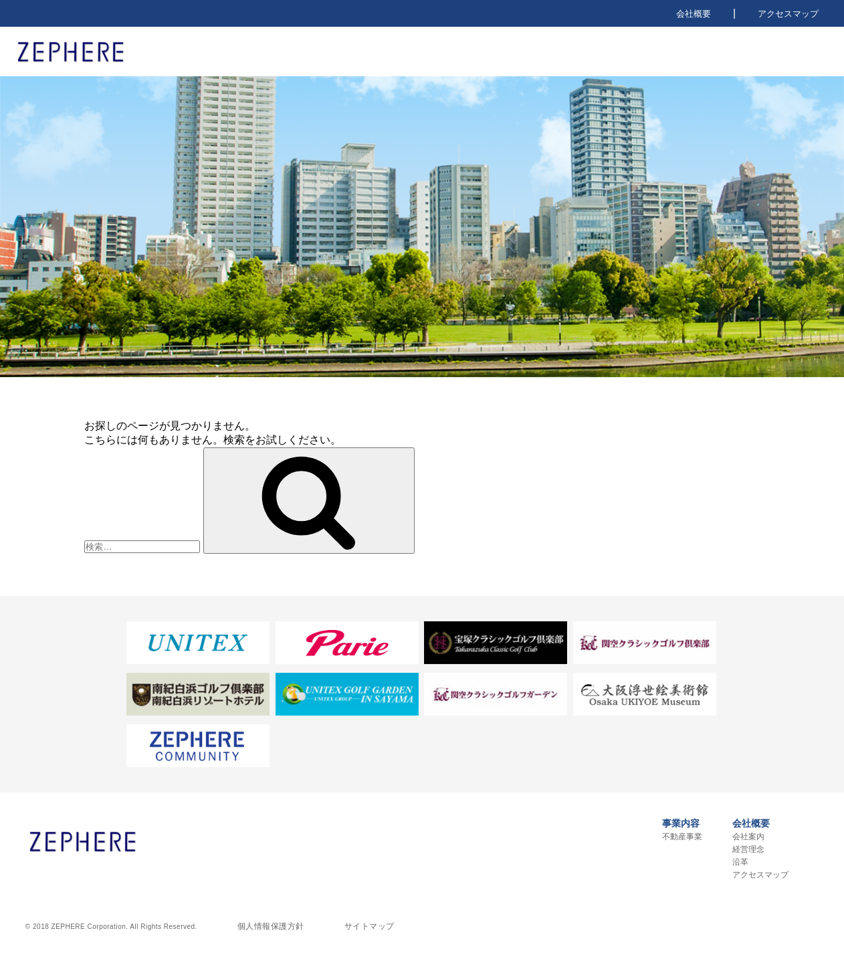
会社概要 (693, 14)
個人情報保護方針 (270, 926)
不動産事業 (682, 836)
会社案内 (748, 836)
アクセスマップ (788, 14)
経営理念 (748, 849)
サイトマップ (369, 926)
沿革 (740, 862)
